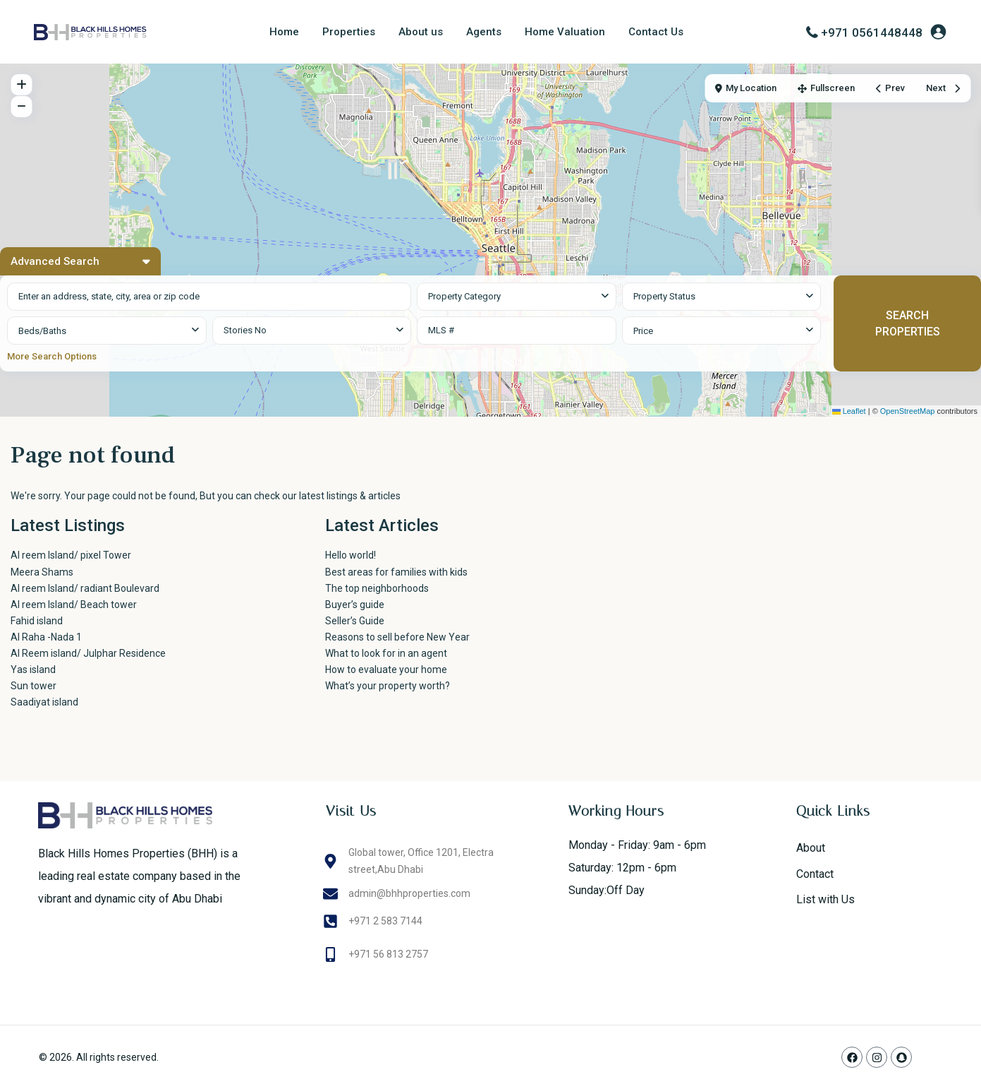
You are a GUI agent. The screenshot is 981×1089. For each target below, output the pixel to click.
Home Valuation (565, 31)
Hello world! (350, 555)
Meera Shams (42, 572)
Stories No (245, 330)
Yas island (33, 669)
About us (420, 31)
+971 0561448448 (871, 32)
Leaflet (849, 411)
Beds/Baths (42, 331)
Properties (348, 31)
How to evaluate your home (386, 669)
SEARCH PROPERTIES (907, 323)
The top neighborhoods (377, 588)
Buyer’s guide (354, 604)
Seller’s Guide (354, 620)
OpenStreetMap (907, 411)
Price (643, 331)
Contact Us (655, 31)
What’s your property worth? (387, 685)
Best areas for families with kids (396, 572)
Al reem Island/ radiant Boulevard (85, 588)
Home (284, 31)
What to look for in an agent (386, 653)
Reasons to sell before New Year (397, 637)
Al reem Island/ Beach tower (74, 604)
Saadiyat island (44, 702)
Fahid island (37, 620)
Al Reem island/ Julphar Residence (88, 653)
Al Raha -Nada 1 (46, 637)
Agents (483, 31)
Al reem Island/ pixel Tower (92, 555)
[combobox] (516, 296)
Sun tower (33, 685)
